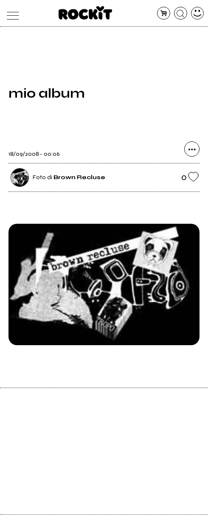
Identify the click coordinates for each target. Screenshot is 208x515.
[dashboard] (197, 13)
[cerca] (180, 13)
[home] (85, 13)
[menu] (10, 13)
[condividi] (192, 149)
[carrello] (163, 13)
